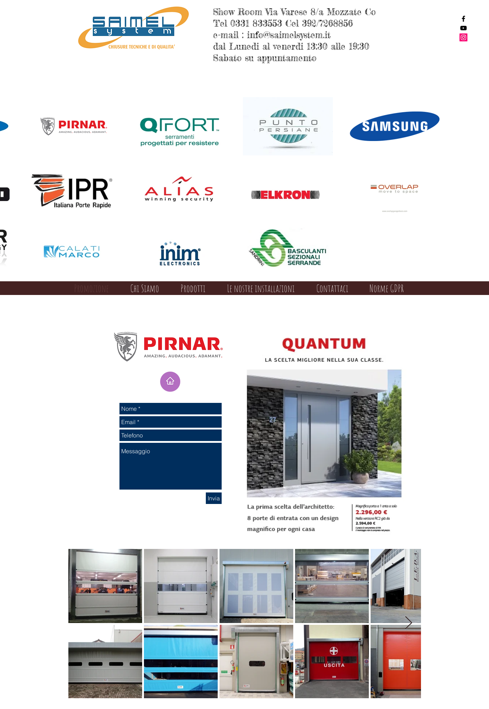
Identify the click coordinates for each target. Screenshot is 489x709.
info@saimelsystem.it (289, 34)
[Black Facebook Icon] (463, 19)
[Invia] (214, 498)
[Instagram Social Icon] (463, 37)
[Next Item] (408, 623)
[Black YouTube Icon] (463, 28)
